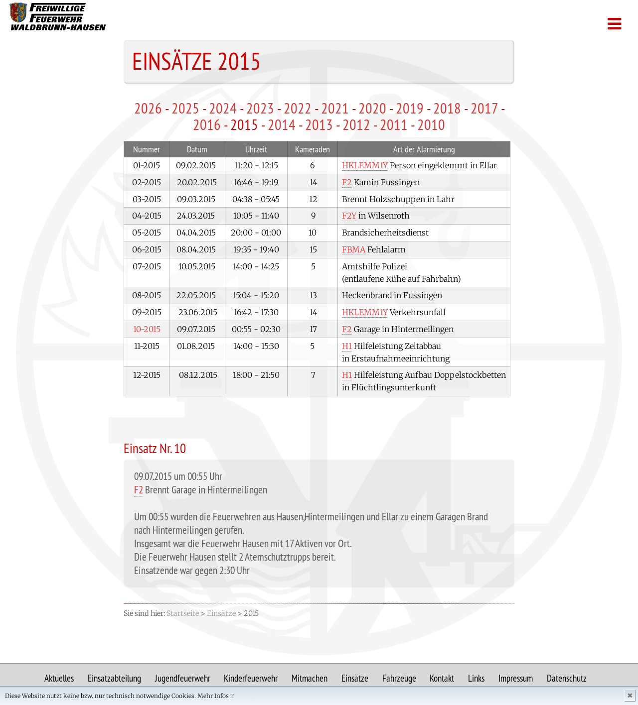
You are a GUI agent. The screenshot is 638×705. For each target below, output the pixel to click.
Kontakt (442, 678)
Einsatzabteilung (114, 678)
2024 (223, 108)
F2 (347, 182)
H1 (347, 346)
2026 (148, 108)
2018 (447, 108)
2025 (185, 108)
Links (476, 678)
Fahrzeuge (399, 678)
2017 (484, 108)
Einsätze (354, 678)
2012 (356, 124)
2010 (431, 124)
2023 (260, 108)
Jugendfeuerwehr (182, 678)
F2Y (349, 216)
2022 (298, 108)
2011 (394, 124)
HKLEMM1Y (365, 165)
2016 (207, 124)
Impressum (515, 678)
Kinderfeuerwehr (251, 678)
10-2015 (146, 329)
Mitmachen (309, 678)
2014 (282, 124)
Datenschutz (567, 678)
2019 (410, 108)
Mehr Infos (213, 696)
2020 (372, 108)
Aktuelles (59, 678)
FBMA (353, 249)
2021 (335, 108)
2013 (319, 124)
